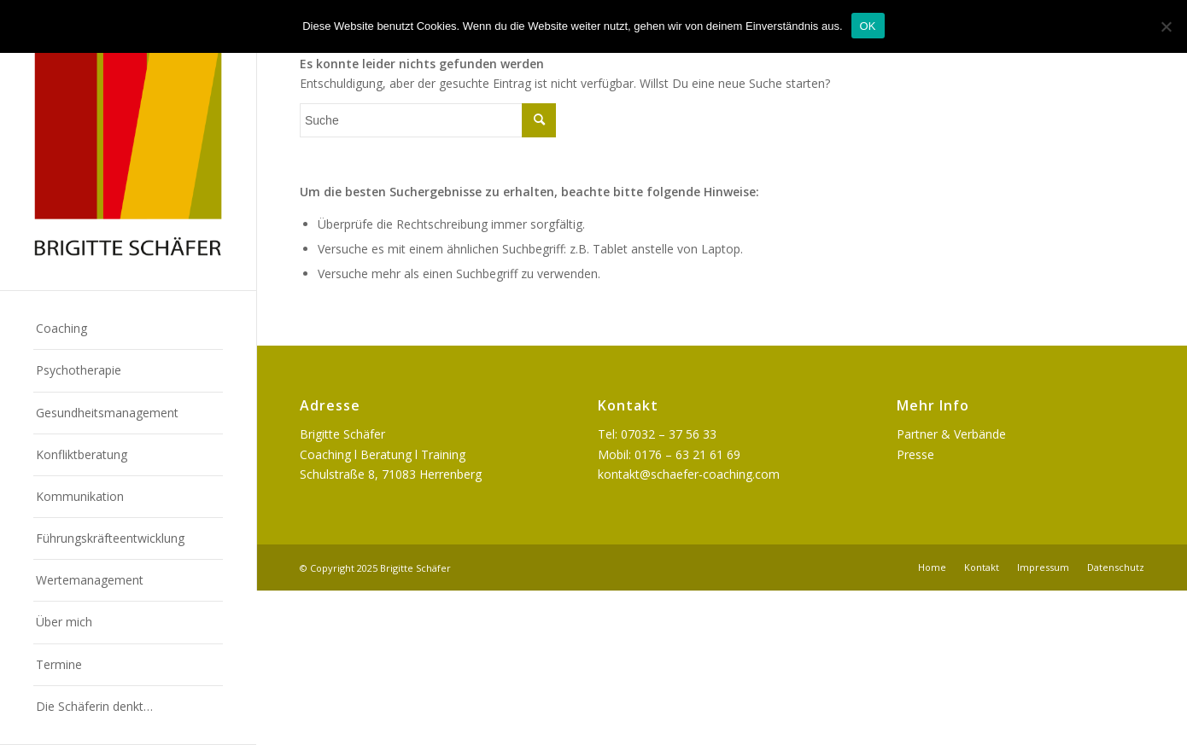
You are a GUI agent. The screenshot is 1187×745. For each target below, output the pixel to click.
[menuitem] (128, 329)
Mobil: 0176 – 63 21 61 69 (669, 454)
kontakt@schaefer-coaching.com (689, 474)
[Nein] (1165, 26)
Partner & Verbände (951, 434)
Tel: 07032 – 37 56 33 (657, 434)
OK (868, 26)
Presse (915, 454)
